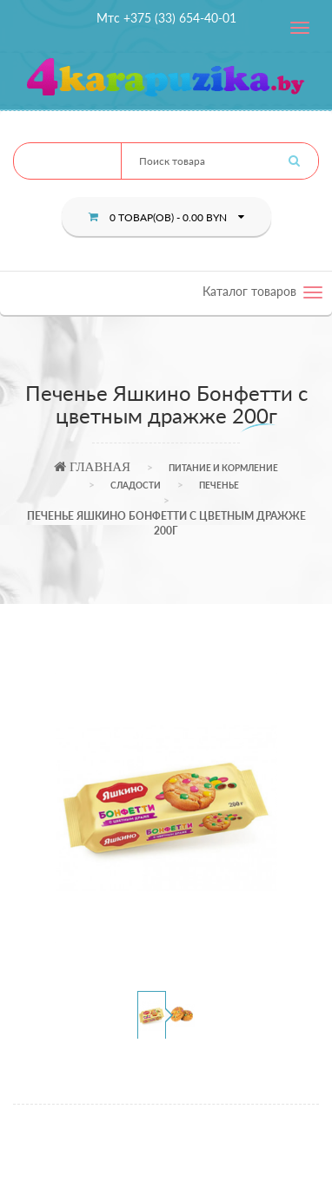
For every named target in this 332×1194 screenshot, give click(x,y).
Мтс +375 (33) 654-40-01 (166, 17)
